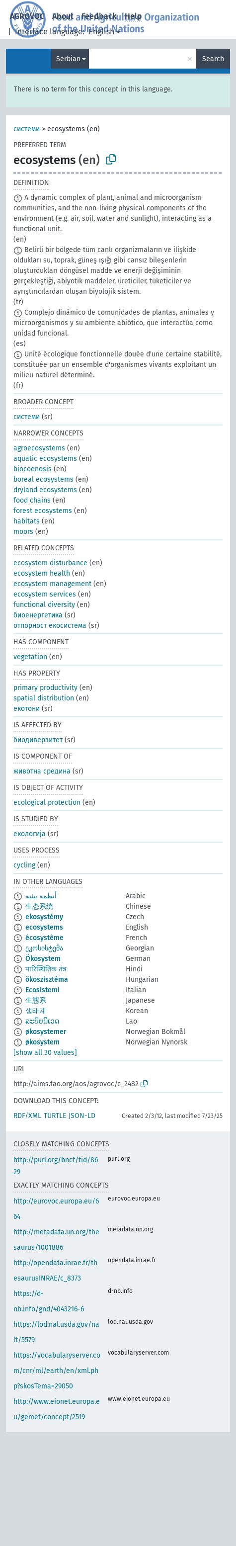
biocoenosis (32, 469)
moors (23, 531)
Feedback (99, 16)
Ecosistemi (42, 990)
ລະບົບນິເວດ (42, 1021)
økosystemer (46, 1032)
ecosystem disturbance (50, 563)
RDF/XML (27, 1116)
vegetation (30, 657)
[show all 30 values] (45, 1052)
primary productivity (45, 688)
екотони (26, 708)
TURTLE (55, 1116)
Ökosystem (43, 958)
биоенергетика (38, 615)
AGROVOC (27, 16)
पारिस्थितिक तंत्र (46, 969)
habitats (26, 521)
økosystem (42, 1042)
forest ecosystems (42, 511)
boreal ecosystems (43, 479)
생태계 (35, 1011)
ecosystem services (44, 594)
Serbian (68, 59)
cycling (24, 865)
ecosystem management (52, 584)
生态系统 (39, 906)
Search (213, 59)
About (63, 16)
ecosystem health (41, 573)
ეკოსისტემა (44, 948)
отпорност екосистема (49, 625)
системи (26, 129)
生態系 (35, 1000)
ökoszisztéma (46, 979)
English (101, 31)
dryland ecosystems (45, 490)
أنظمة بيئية (41, 896)
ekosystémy (44, 917)
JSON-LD (82, 1116)
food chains (32, 500)
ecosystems (44, 927)
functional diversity (44, 605)
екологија (29, 834)
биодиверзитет (38, 740)
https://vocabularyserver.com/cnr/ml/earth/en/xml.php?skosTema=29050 (56, 1370)
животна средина (42, 771)
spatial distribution (43, 698)
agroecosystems (39, 448)
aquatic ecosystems (45, 458)
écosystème (44, 938)
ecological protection (46, 802)
